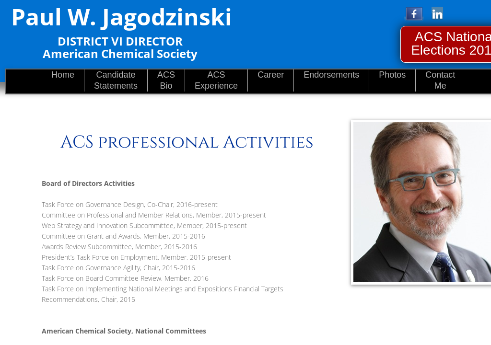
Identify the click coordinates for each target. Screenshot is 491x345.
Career (270, 75)
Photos (392, 75)
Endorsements (331, 75)
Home (62, 75)
